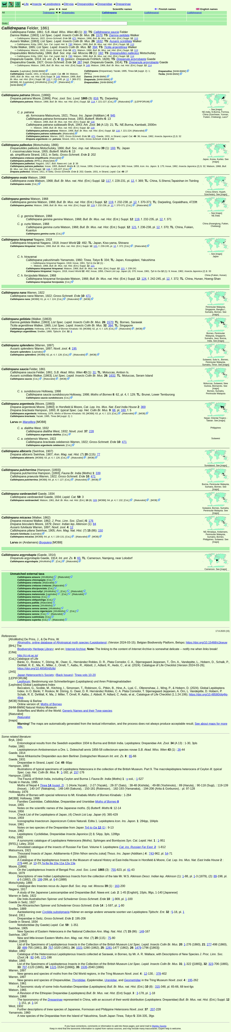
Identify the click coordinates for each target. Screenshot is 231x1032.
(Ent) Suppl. (65, 65)
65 (62, 59)
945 (112, 115)
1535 (84, 967)
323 (210, 963)
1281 (108, 947)
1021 (79, 947)
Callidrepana (109, 12)
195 (74, 348)
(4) (107, 166)
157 (76, 772)
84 (94, 524)
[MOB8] (14, 82)
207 (152, 1009)
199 (39, 879)
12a (67, 863)
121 (134, 227)
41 (128, 869)
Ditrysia (68, 4)
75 (109, 937)
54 (166, 853)
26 (179, 749)
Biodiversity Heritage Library (35, 649)
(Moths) (78, 473)
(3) (72, 98)
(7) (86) (76, 530)
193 (112, 148)
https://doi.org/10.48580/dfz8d (36, 668)
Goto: (64, 23)
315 (157, 986)
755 (113, 869)
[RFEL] (87, 73)
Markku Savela (159, 1026)
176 (90, 520)
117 (108, 180)
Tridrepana (49, 12)
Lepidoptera (52, 4)
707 (24, 967)
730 (70, 44)
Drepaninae (123, 4)
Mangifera (29, 421)
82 (32, 957)
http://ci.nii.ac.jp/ (27, 655)
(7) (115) (74, 454)
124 (143, 278)
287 (79, 62)
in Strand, (52, 74)
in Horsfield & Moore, (97, 407)
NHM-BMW (38, 71)
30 (85, 32)
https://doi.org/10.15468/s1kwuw (206, 642)
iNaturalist (64, 82)
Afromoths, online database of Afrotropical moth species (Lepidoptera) (62, 642)
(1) (63, 32)
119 (110, 202)
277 (209, 944)
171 (43, 957)
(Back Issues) (64, 675)
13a (73, 863)
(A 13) (95, 124)
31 (94, 372)
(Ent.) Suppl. (113, 38)
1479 (138, 947)
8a (47, 863)
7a (43, 863)
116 (93, 121)
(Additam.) (89, 115)
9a (51, 863)
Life (26, 4)
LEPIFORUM (142, 101)
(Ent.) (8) (73, 500)
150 (100, 530)
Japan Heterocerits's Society (35, 675)
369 (143, 407)
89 (215, 876)
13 (35, 863)
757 (50, 947)
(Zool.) (69, 520)
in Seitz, (93, 139)
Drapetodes (68, 12)
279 (19, 863)
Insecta (37, 4)
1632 (99, 41)
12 (67, 79)
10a (56, 863)
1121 (53, 967)
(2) (166, 136)
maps (218, 109)
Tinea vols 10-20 (85, 675)
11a (61, 863)
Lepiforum (23, 681)
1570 (99, 35)
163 (117, 886)
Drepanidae (104, 4)
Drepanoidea (85, 4)
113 (136, 38)
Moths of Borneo (51, 704)
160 (123, 410)
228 (91, 431)
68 (114, 410)
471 (74, 38)
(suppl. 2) (137, 71)
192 (100, 53)
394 (94, 47)
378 (158, 973)
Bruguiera (45, 542)
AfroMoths (41, 82)
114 (132, 56)
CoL (51, 82)
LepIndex (25, 71)
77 (98, 454)
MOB (87, 299)
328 (95, 500)
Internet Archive (76, 649)
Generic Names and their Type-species (87, 710)
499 (24, 947)
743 (151, 853)
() (151, 12)
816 (95, 98)
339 (98, 473)
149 (88, 65)
